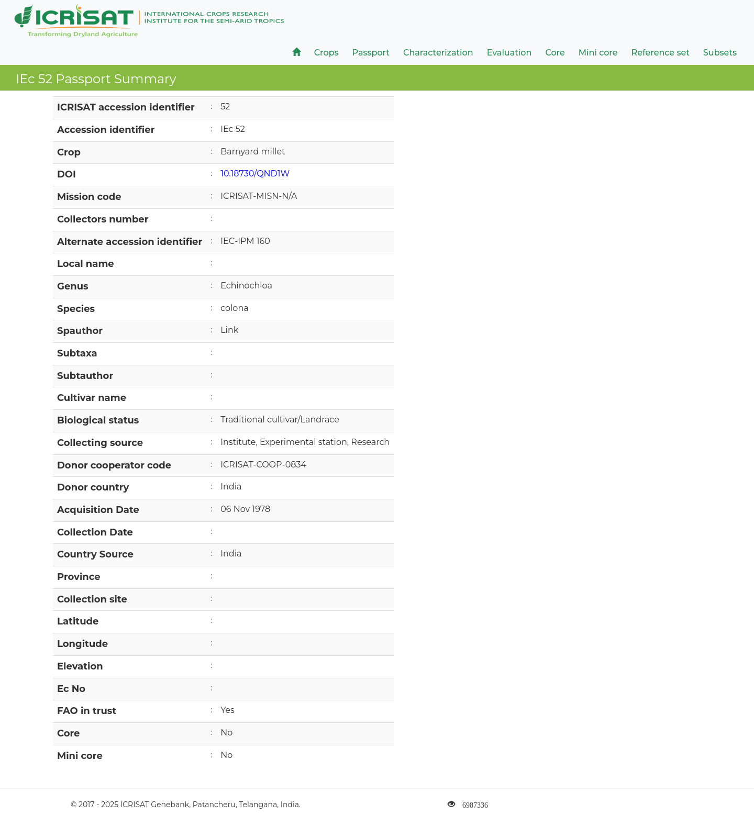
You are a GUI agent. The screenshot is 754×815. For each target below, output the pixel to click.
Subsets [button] (720, 53)
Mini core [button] (598, 53)
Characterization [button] (438, 53)
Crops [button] (326, 53)
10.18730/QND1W (255, 173)
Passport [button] (371, 53)
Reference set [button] (660, 53)
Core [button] (554, 53)
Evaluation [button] (509, 53)
